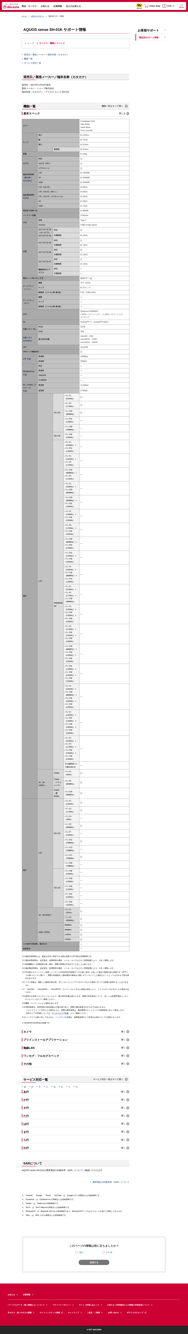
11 (91, 278)
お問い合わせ (113, 1313)
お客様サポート (148, 30)
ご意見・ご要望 (93, 1313)
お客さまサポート (37, 16)
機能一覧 (28, 58)
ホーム (24, 16)
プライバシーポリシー (62, 1305)
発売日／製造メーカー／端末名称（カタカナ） (46, 54)
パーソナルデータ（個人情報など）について (26, 1305)
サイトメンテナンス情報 (51, 1312)
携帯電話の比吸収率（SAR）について (111, 1182)
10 (30, 359)
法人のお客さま (73, 6)
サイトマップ (73, 1313)
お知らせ (45, 6)
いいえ (109, 1252)
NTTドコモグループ (137, 1312)
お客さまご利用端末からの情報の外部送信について (128, 1305)
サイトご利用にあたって (89, 1305)
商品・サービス (29, 6)
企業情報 (57, 6)
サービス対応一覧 (32, 63)
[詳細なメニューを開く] (182, 6)
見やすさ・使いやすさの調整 (20, 1313)
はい (81, 1252)
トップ (30, 43)
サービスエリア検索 (60, 1013)
